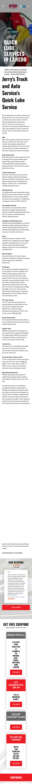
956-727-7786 (17, 313)
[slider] (16, 565)
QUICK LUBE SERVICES (18, 74)
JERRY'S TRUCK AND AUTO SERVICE (15, 69)
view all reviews (16, 607)
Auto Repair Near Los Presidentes (12, 553)
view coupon (16, 672)
